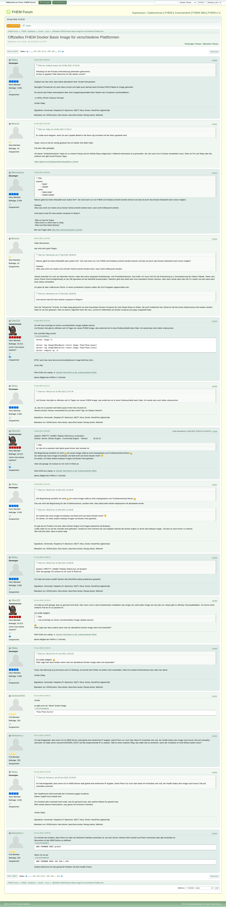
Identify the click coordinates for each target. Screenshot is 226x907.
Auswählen (44, 336)
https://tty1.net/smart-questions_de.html (67, 230)
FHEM (168, 12)
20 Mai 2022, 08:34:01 (42, 60)
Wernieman (18, 172)
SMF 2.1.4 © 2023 (10, 904)
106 (39, 51)
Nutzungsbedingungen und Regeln (199, 904)
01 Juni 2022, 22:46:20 (42, 557)
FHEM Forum (22, 12)
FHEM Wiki (199, 12)
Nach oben (12, 876)
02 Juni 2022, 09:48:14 (42, 696)
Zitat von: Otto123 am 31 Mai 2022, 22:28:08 (55, 490)
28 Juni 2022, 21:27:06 (42, 772)
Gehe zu (181, 888)
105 (35, 51)
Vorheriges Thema (193, 44)
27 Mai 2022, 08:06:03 (42, 172)
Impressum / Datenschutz (147, 12)
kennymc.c (17, 735)
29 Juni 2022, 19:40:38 (42, 833)
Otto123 (16, 321)
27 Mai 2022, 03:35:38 (42, 123)
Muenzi (15, 123)
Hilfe (183, 904)
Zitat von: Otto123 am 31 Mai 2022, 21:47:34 (55, 392)
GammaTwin (18, 696)
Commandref (182, 12)
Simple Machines (24, 904)
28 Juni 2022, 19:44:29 (42, 735)
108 (48, 51)
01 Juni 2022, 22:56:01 (42, 648)
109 (52, 51)
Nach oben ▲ (217, 904)
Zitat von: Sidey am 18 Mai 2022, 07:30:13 (54, 129)
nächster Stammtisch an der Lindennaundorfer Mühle (76, 373)
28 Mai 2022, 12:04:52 (42, 238)
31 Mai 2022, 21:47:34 (42, 321)
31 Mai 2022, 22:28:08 (42, 431)
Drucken (214, 52)
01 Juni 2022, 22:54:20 (42, 600)
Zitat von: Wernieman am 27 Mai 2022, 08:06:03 (57, 255)
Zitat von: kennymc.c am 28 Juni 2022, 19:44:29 (57, 778)
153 (59, 51)
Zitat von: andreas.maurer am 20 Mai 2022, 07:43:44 (58, 66)
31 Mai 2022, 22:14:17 (42, 386)
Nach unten (12, 51)
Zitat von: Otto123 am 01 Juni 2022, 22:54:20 (56, 654)
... (32, 51)
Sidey (15, 60)
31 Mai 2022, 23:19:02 (42, 484)
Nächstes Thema (210, 44)
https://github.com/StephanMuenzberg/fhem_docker (56, 162)
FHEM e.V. (214, 12)
